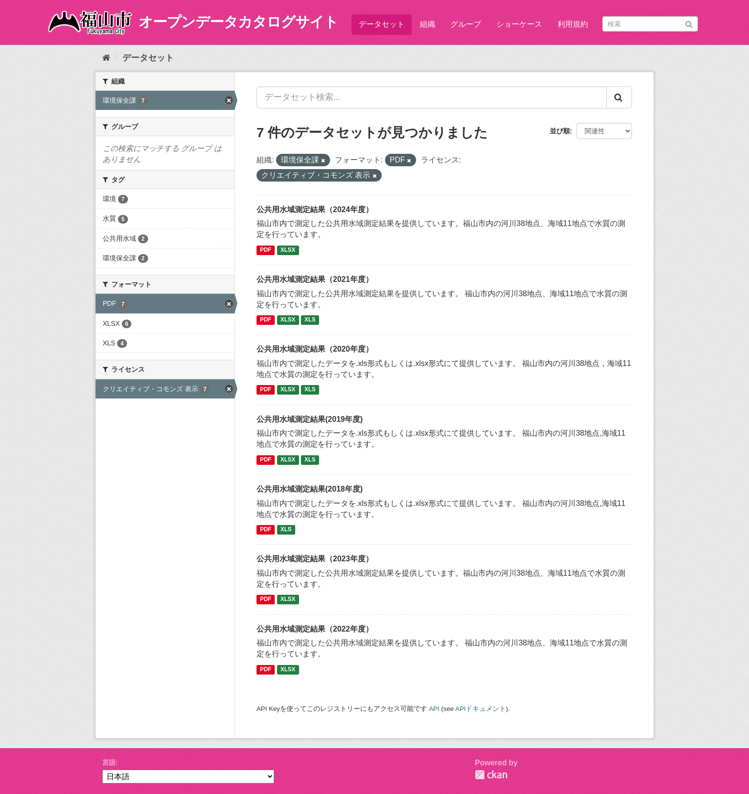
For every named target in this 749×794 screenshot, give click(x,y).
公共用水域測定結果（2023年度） (315, 559)
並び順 (560, 131)
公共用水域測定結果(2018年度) (310, 489)
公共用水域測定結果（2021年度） (315, 279)
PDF (265, 250)
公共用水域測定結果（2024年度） (315, 209)
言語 (109, 762)
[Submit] (689, 23)
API (434, 708)
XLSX (287, 250)
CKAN (491, 775)
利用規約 (572, 24)
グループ (465, 24)
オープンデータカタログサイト (238, 22)
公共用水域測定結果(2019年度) (310, 419)
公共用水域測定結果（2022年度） (315, 629)
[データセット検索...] (432, 97)
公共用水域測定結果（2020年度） (315, 349)
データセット (382, 24)
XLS (309, 319)
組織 (427, 24)
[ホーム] (106, 58)
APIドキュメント (480, 708)
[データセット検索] (650, 24)
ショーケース (519, 24)
